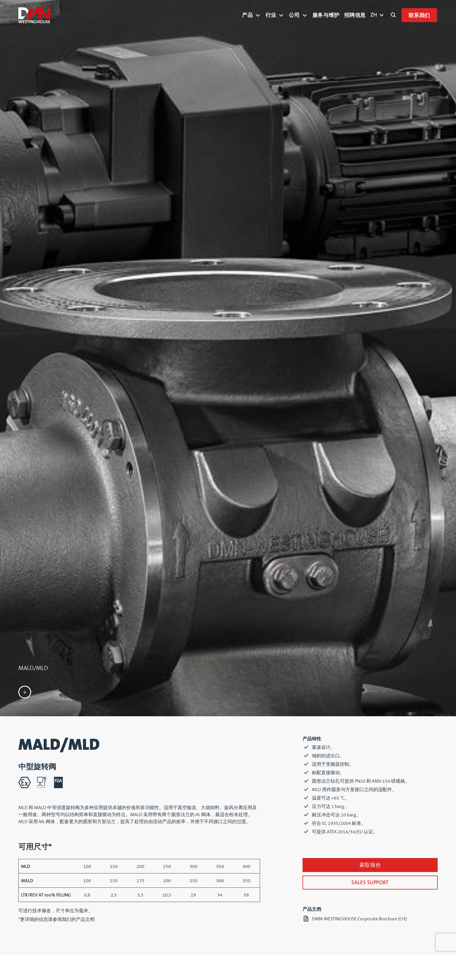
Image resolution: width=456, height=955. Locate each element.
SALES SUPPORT (369, 883)
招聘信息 (355, 15)
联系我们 (419, 16)
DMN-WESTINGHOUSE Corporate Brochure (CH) (359, 919)
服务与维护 (326, 15)
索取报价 (370, 865)
